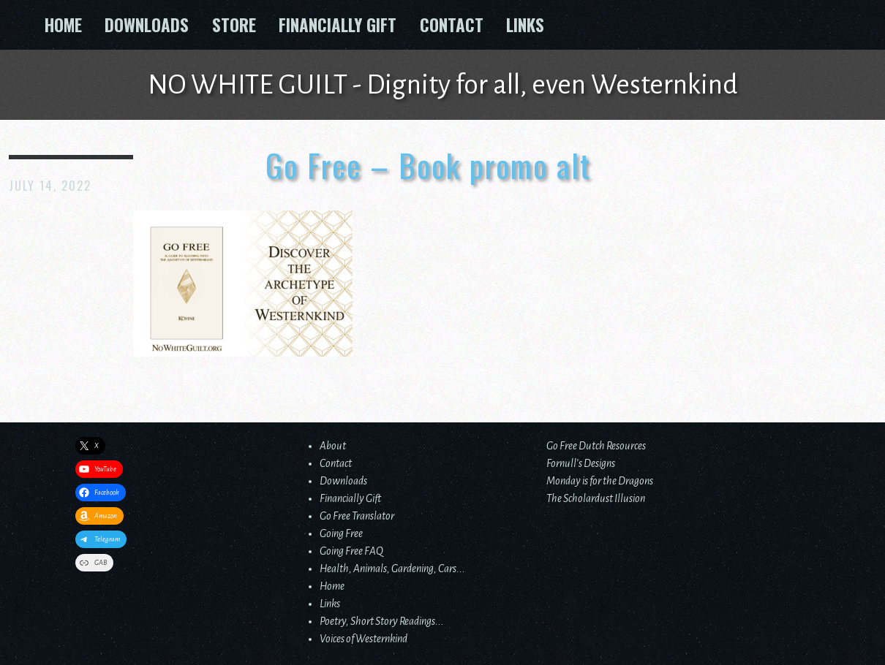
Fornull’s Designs (580, 463)
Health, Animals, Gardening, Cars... (392, 568)
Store (234, 24)
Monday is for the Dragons (599, 481)
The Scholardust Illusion (595, 498)
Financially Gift (337, 24)
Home (63, 24)
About (333, 446)
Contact (451, 24)
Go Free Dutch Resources (596, 446)
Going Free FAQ (351, 551)
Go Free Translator (357, 516)
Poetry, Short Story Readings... (382, 621)
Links (525, 24)
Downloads (147, 24)
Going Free (341, 533)
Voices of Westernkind (363, 639)
